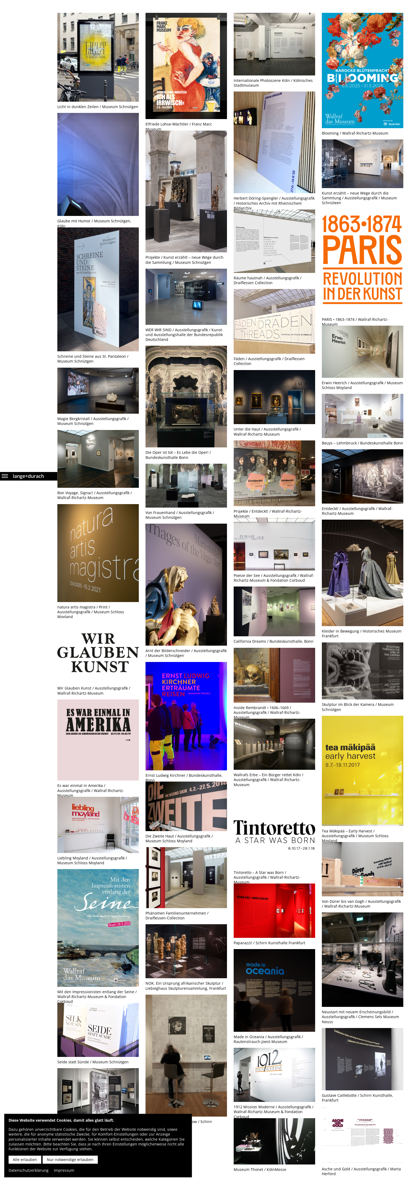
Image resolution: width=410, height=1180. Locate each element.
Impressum (64, 1170)
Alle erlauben (25, 1159)
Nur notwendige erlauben (70, 1159)
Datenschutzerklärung (29, 1170)
